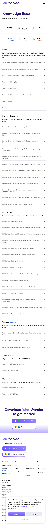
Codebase (28, 472)
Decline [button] (33, 514)
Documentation (29, 468)
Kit (26, 465)
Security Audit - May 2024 (6, 486)
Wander (4, 469)
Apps (3, 477)
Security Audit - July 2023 (6, 481)
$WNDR (6, 465)
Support (17, 468)
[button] (25, 519)
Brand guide (28, 475)
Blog (16, 465)
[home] (10, 2)
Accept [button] (16, 514)
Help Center (18, 472)
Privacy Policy (23, 506)
